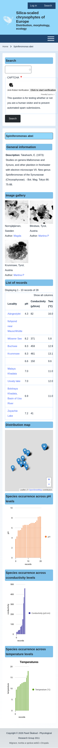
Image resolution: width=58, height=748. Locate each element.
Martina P (44, 235)
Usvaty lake (14, 381)
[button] (25, 451)
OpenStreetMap (35, 490)
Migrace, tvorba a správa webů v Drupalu (29, 743)
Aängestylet (14, 313)
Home (5, 46)
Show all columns (43, 295)
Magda (17, 235)
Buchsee (12, 346)
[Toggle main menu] (29, 39)
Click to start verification (43, 90)
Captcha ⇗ (47, 94)
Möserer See (15, 338)
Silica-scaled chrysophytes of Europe (30, 17)
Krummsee (13, 353)
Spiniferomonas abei (19, 136)
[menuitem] (35, 5)
